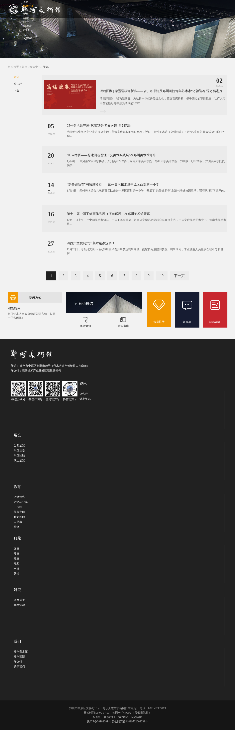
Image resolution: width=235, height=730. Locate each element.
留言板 (96, 717)
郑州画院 (19, 656)
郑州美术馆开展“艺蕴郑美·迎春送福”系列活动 (99, 125)
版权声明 (123, 717)
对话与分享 (21, 502)
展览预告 (19, 450)
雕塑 (16, 563)
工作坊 (18, 507)
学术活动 (19, 605)
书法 (16, 568)
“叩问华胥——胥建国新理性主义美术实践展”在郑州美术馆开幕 (111, 155)
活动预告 (19, 497)
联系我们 (109, 717)
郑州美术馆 (21, 651)
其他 (16, 573)
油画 (16, 553)
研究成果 (19, 600)
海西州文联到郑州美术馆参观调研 (91, 243)
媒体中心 (35, 67)
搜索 (29, 38)
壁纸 (16, 526)
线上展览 (19, 460)
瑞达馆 (18, 661)
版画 (16, 558)
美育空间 (19, 512)
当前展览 (19, 445)
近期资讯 (85, 398)
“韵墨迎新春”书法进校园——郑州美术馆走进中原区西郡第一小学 (113, 184)
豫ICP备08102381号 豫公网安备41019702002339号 (117, 721)
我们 (26, 30)
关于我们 (19, 666)
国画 (16, 548)
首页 (24, 67)
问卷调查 (137, 717)
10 (162, 276)
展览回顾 (19, 455)
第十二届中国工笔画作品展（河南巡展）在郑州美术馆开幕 (108, 214)
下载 (16, 90)
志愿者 (18, 521)
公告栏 (18, 83)
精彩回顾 (19, 516)
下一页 (179, 276)
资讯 (16, 76)
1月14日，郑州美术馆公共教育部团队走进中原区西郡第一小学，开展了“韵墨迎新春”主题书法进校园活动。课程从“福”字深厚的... (146, 190)
